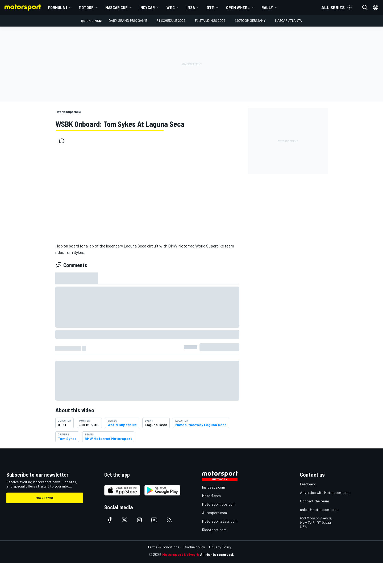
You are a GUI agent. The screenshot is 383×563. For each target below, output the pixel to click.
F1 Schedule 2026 (171, 20)
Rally (267, 7)
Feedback (308, 484)
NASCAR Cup (116, 7)
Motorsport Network (180, 554)
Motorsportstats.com (220, 521)
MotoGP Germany (250, 20)
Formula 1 (57, 7)
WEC (170, 7)
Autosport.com (214, 512)
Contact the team (314, 501)
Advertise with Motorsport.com (325, 492)
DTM (210, 7)
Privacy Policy (220, 547)
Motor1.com (211, 495)
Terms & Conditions (163, 547)
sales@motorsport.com (319, 509)
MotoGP (86, 7)
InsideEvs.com (213, 487)
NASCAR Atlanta (288, 20)
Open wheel (238, 7)
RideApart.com (214, 529)
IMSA (190, 7)
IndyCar (147, 7)
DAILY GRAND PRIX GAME (128, 20)
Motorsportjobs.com (218, 504)
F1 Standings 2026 (210, 20)
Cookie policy (194, 547)
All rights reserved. (217, 554)
